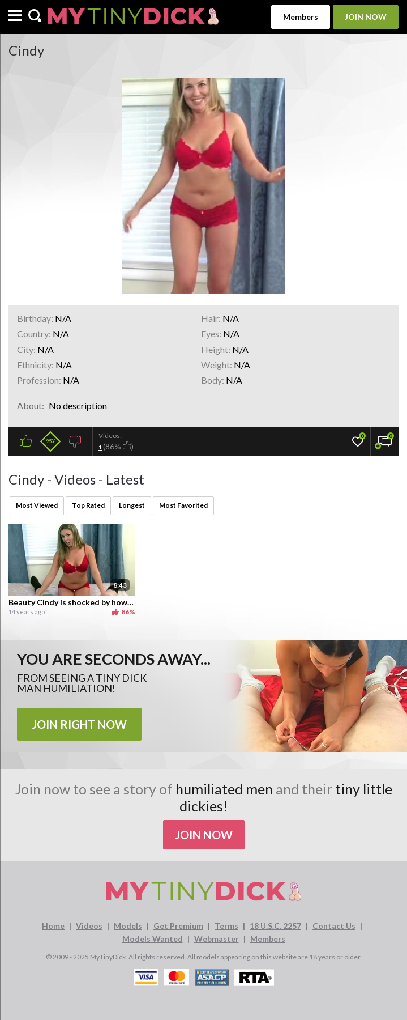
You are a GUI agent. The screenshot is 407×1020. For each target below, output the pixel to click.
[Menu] (15, 17)
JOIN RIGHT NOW (79, 724)
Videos (89, 925)
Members (300, 17)
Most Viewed (37, 505)
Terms (226, 925)
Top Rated (88, 505)
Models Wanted (152, 939)
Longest (132, 505)
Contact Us (333, 925)
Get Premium (178, 925)
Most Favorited (183, 505)
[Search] (34, 16)
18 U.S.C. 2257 (275, 925)
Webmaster (216, 939)
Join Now (366, 17)
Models (128, 925)
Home (53, 925)
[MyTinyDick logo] (133, 16)
